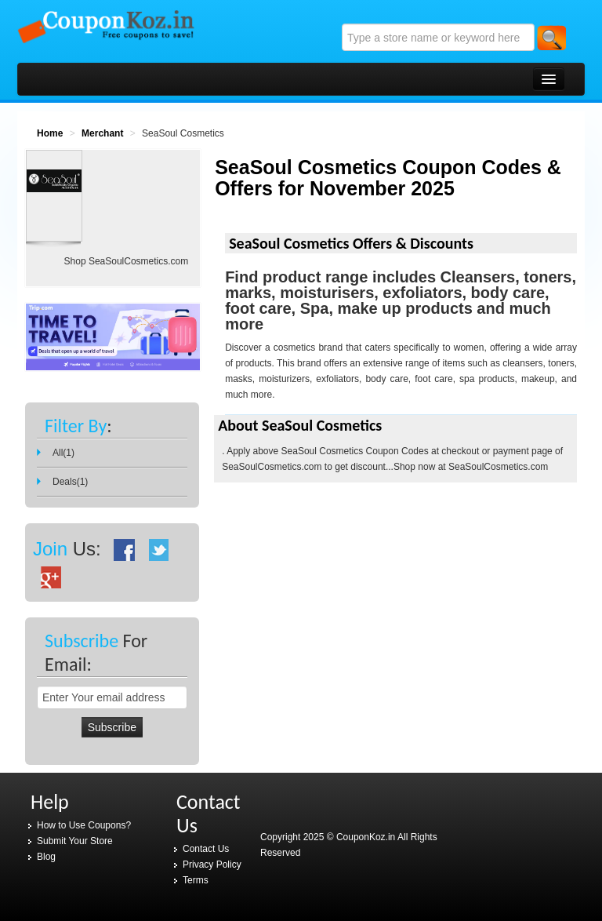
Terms (196, 880)
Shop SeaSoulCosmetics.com (126, 261)
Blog (46, 856)
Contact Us (206, 848)
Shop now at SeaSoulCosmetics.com (470, 466)
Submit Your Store (75, 840)
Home (50, 133)
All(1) (63, 452)
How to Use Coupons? (84, 825)
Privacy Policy (212, 864)
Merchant (102, 133)
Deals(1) (70, 481)
